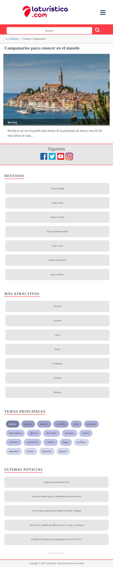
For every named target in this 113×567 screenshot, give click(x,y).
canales (51, 442)
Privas (57, 349)
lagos (66, 442)
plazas (63, 451)
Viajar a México (57, 274)
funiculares (15, 433)
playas (12, 424)
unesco (28, 424)
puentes (91, 424)
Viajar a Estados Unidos (57, 231)
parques (69, 433)
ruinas (86, 433)
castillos (61, 424)
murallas (14, 451)
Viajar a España (57, 188)
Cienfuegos (57, 363)
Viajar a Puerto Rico (57, 260)
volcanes (13, 442)
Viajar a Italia (57, 203)
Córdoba (57, 378)
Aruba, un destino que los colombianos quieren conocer (56, 496)
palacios (47, 451)
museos (44, 424)
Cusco (57, 335)
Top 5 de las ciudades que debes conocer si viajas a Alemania (56, 525)
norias (30, 451)
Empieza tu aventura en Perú (56, 482)
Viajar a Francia (57, 217)
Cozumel (57, 320)
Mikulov (57, 392)
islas (76, 424)
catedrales (32, 442)
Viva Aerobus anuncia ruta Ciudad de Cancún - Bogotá (56, 510)
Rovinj (12, 122)
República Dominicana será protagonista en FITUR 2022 (56, 539)
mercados (51, 433)
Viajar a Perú (57, 246)
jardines (81, 442)
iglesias (34, 433)
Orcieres (57, 306)
